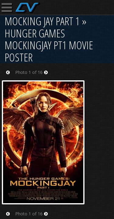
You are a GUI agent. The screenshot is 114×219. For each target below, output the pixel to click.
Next (48, 76)
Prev (10, 76)
